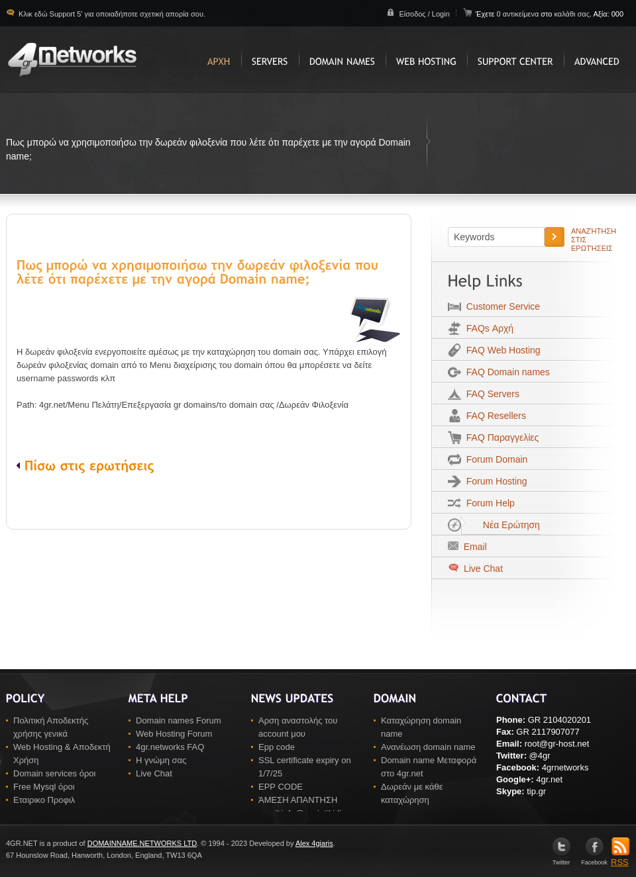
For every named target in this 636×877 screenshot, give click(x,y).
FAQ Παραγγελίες (500, 437)
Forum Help (488, 503)
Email (472, 546)
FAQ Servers (490, 394)
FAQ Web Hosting (501, 350)
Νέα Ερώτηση (500, 524)
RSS (620, 858)
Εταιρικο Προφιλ (44, 800)
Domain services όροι (54, 773)
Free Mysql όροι (44, 787)
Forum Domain (494, 459)
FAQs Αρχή (487, 328)
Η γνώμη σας (161, 760)
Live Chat (482, 568)
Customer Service (500, 306)
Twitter (561, 859)
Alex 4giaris (314, 843)
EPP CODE (280, 787)
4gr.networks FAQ (170, 747)
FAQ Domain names (505, 372)
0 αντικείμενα (518, 14)
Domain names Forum (178, 720)
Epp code (276, 747)
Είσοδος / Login (424, 14)
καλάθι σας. (573, 14)
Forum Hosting (494, 481)
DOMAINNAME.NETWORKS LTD (142, 843)
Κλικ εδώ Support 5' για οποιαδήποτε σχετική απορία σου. (111, 14)
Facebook (594, 859)
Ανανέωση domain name (428, 747)
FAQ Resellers (493, 415)
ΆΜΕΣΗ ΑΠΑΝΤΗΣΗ (297, 800)
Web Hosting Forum (174, 734)
